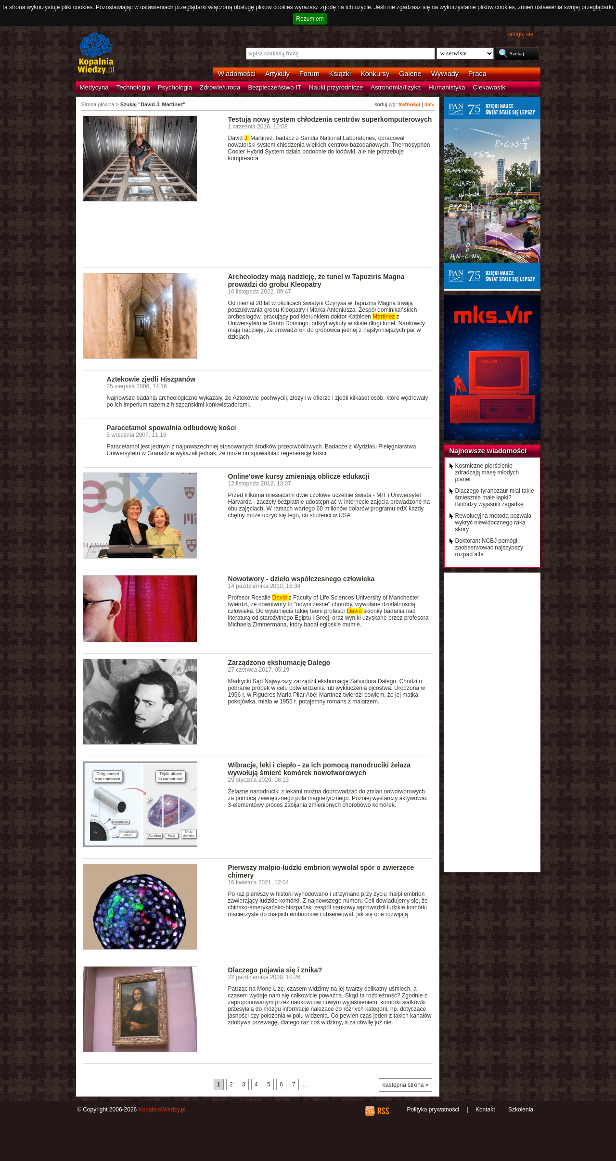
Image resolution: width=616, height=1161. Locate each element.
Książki (340, 73)
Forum (309, 73)
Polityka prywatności (433, 1109)
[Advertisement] (258, 239)
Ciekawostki (490, 87)
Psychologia (175, 87)
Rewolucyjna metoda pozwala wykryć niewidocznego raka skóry (493, 522)
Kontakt (485, 1109)
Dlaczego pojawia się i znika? (275, 970)
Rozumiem (309, 18)
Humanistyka (446, 87)
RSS (383, 1111)
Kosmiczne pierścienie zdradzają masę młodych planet (487, 472)
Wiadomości (237, 73)
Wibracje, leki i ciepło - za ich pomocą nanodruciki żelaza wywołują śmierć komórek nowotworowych (319, 769)
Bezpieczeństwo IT (274, 87)
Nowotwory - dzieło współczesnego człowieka (301, 579)
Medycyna (94, 87)
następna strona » (405, 1085)
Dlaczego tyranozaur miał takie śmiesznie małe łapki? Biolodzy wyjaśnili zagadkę (494, 497)
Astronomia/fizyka (396, 87)
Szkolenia (520, 1109)
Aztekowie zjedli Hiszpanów (151, 379)
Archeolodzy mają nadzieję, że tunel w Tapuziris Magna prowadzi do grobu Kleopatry (316, 280)
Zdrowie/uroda (220, 87)
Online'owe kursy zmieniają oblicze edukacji (299, 476)
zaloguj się (519, 34)
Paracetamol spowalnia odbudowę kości (171, 428)
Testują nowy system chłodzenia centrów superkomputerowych (330, 119)
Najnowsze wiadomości (488, 451)
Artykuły (277, 73)
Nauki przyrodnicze (336, 87)
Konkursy (374, 73)
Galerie (410, 73)
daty (429, 104)
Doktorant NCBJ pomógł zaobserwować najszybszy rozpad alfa (489, 547)
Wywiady (445, 73)
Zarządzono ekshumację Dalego (279, 662)
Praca (477, 73)
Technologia (133, 87)
